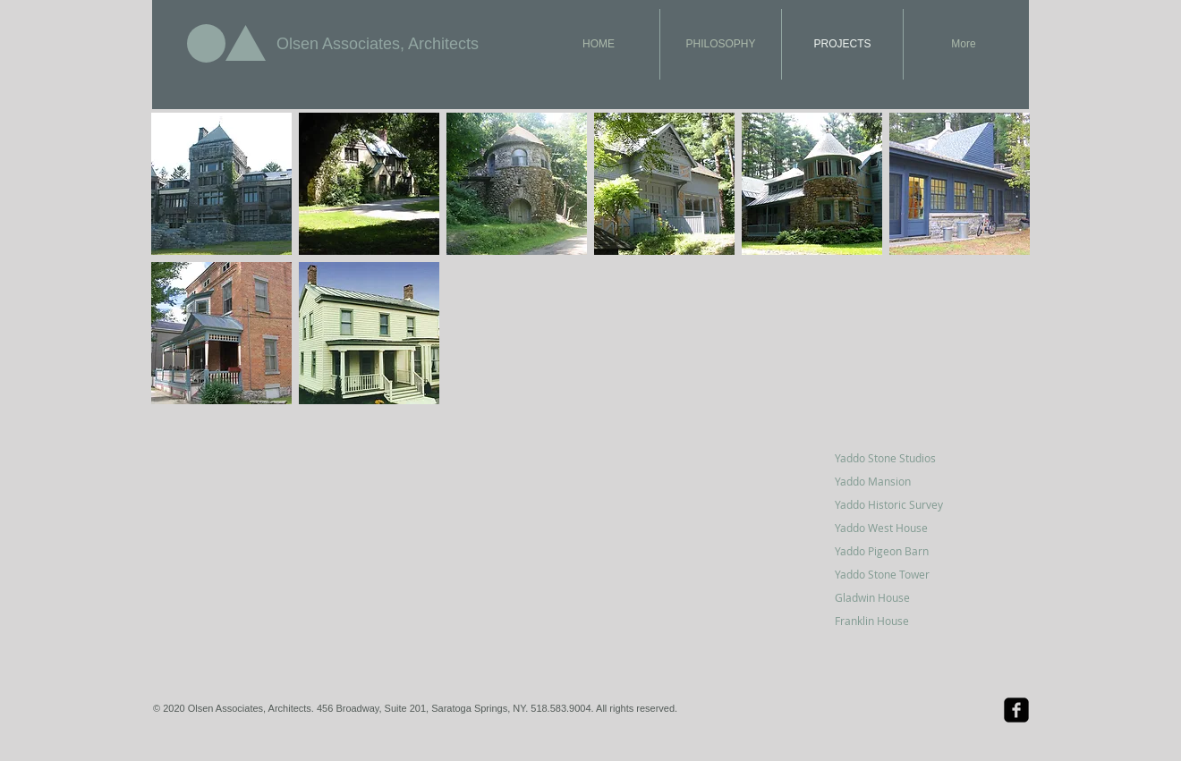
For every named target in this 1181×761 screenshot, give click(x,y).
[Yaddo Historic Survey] (898, 504)
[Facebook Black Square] (1016, 710)
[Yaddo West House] (898, 527)
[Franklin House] (898, 620)
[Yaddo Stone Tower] (898, 574)
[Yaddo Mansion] (898, 481)
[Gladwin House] (898, 597)
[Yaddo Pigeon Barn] (898, 550)
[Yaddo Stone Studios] (898, 457)
